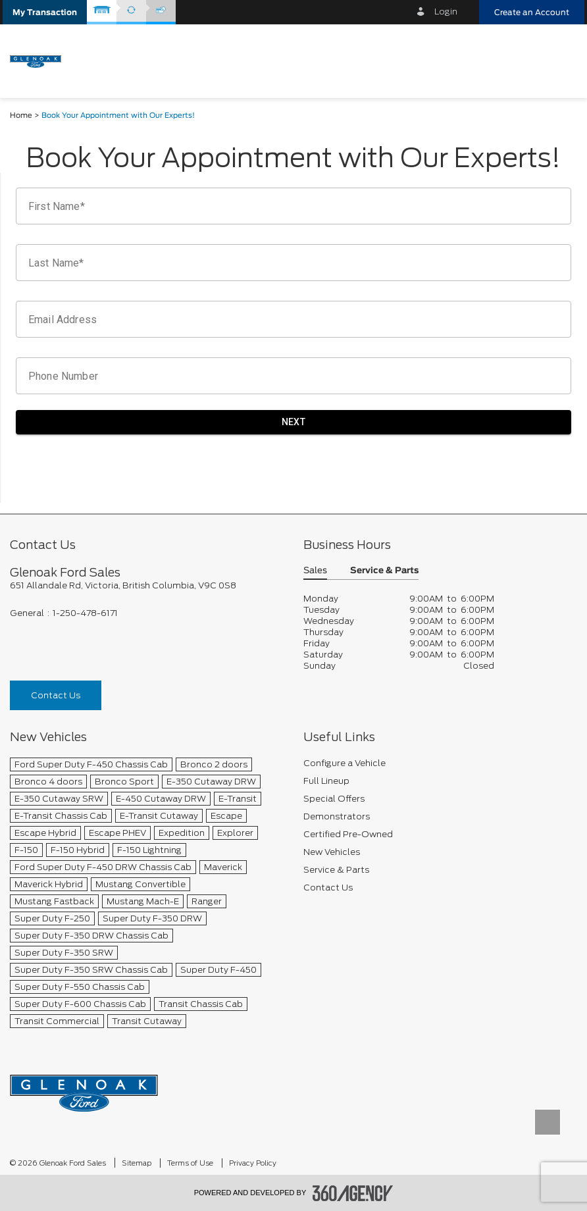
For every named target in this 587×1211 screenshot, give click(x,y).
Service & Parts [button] (384, 571)
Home (21, 115)
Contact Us (55, 695)
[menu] (560, 60)
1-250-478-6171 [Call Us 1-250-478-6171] (85, 613)
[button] (45, 12)
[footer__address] (147, 585)
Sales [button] (315, 571)
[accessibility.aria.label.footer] (353, 1193)
